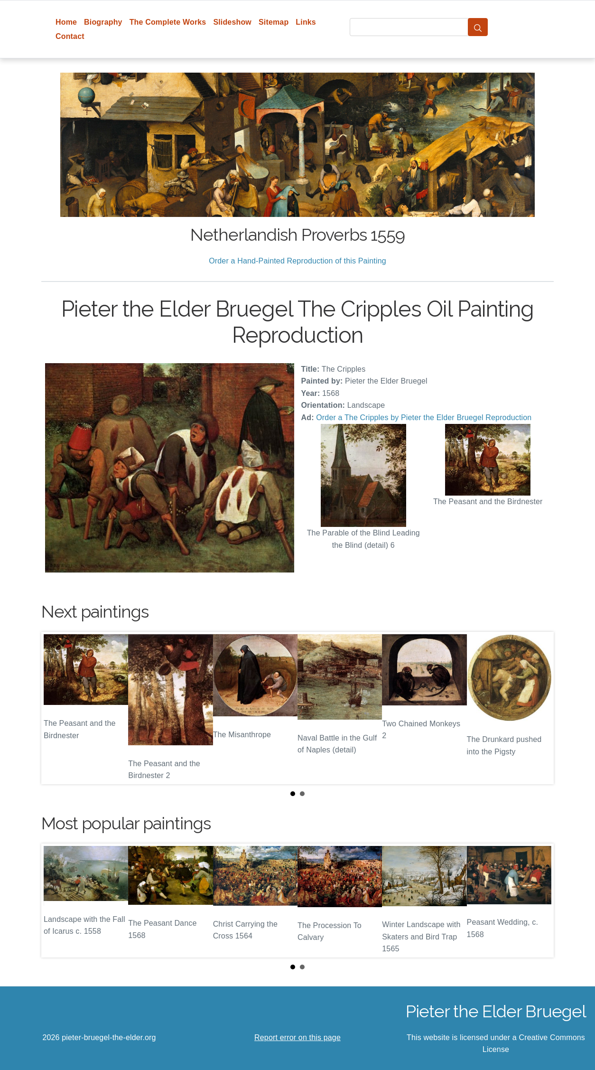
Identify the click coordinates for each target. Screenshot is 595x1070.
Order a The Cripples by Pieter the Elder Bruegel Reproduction (423, 417)
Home (66, 22)
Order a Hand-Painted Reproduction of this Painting (297, 261)
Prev (56, 707)
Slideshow (232, 22)
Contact (70, 36)
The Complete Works (168, 22)
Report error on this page (297, 1037)
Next (539, 707)
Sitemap (273, 22)
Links (306, 22)
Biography (103, 22)
